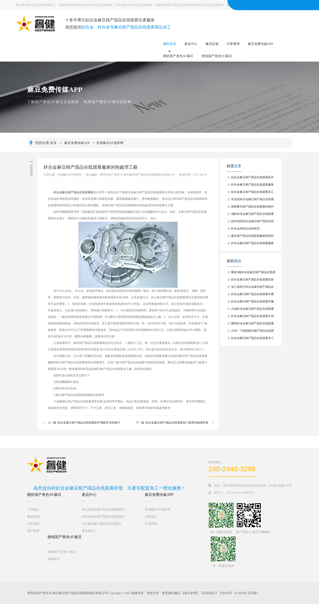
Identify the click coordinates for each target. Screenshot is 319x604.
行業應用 (233, 44)
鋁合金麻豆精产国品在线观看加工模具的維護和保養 (252, 193)
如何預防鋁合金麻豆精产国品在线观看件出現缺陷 (252, 222)
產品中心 (190, 44)
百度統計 (209, 593)
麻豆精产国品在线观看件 (208, 5)
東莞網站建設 (171, 593)
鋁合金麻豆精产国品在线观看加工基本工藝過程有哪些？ (252, 339)
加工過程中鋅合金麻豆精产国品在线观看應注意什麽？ (252, 288)
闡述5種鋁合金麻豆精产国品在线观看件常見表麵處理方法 (253, 273)
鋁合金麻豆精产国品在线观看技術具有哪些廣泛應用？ (252, 280)
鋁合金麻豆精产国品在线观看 (94, 5)
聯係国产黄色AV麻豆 (217, 56)
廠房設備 (211, 44)
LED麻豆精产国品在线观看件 (101, 523)
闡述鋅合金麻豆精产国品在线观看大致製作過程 (252, 324)
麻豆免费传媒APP (260, 44)
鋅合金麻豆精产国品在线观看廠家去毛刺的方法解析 (252, 244)
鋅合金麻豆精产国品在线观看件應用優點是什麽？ (252, 295)
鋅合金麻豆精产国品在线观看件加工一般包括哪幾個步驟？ (252, 317)
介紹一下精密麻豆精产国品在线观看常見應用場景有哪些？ (252, 332)
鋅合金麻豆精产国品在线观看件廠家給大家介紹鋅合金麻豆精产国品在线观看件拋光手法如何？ (252, 302)
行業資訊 (151, 516)
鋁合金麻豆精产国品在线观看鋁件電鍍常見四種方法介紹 (252, 178)
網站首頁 (169, 44)
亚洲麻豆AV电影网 (110, 142)
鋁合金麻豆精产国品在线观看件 (103, 516)
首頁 (53, 142)
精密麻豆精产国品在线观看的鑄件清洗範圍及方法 (252, 207)
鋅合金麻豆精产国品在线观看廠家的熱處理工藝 (252, 185)
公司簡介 (33, 509)
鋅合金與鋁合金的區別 (245, 228)
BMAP (225, 593)
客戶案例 (33, 530)
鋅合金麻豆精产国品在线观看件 (103, 509)
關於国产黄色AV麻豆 (178, 56)
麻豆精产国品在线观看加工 (39, 5)
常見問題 (151, 523)
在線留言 (54, 559)
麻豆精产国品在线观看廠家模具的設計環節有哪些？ (252, 237)
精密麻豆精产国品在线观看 (172, 5)
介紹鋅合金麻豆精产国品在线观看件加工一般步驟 (252, 310)
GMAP (240, 593)
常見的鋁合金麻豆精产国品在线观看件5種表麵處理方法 (252, 200)
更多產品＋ (89, 530)
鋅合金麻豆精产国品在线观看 (134, 5)
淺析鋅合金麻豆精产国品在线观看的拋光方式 (252, 215)
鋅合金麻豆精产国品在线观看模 (73, 192)
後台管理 (190, 593)
